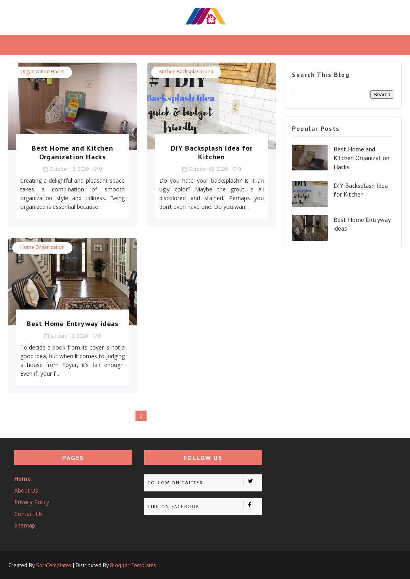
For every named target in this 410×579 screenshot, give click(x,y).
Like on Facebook (205, 505)
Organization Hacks (42, 71)
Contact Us (28, 514)
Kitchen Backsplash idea (186, 71)
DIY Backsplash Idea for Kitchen (211, 152)
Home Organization (42, 247)
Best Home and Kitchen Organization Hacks (72, 152)
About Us (26, 490)
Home (22, 478)
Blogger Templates (133, 565)
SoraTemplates (53, 565)
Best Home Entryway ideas (72, 323)
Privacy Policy (31, 502)
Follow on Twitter (205, 481)
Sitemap (24, 525)
